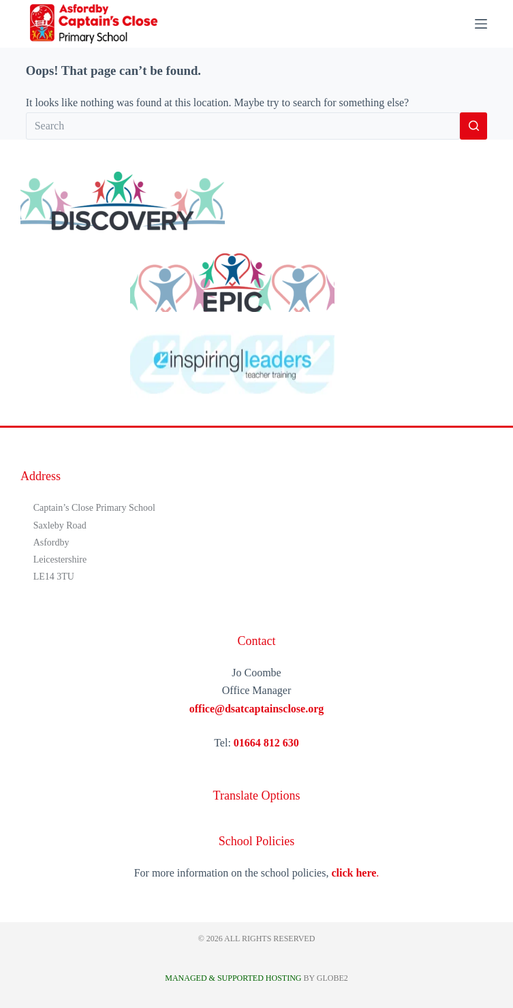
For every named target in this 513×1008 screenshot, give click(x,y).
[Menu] (481, 24)
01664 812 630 (266, 743)
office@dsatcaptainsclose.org (256, 708)
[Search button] (473, 126)
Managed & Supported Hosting (233, 978)
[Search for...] (243, 126)
